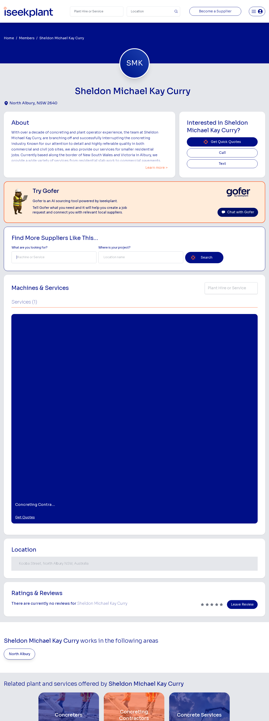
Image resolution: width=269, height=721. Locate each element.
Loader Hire (188, 628)
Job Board (233, 628)
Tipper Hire (187, 648)
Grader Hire (143, 674)
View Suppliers (95, 648)
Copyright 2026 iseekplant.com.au (132, 711)
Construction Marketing (242, 662)
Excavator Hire (145, 661)
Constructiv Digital (97, 668)
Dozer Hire (142, 654)
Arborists (186, 654)
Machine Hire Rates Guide (244, 634)
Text (222, 164)
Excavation (143, 687)
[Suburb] (153, 11)
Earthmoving (189, 634)
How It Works (94, 641)
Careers (90, 687)
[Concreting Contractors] (134, 567)
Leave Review (242, 457)
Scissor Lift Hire (191, 681)
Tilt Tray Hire (144, 681)
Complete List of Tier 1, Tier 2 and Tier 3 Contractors (245, 653)
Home (9, 38)
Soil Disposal (189, 687)
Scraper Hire (189, 641)
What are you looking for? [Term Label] (29, 247)
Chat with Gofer (238, 212)
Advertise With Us (97, 661)
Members (26, 38)
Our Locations (94, 654)
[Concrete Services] (199, 567)
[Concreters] (68, 567)
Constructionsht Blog (241, 679)
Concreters (188, 661)
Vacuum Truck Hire (193, 674)
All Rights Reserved (177, 711)
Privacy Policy (92, 711)
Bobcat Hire (143, 628)
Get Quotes (25, 370)
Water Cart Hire (146, 668)
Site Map (203, 711)
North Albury (19, 506)
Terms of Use (67, 711)
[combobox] (54, 257)
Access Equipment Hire (152, 634)
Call (222, 153)
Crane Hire (142, 648)
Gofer (88, 681)
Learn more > (156, 168)
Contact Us (92, 694)
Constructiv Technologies (102, 674)
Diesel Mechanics (192, 668)
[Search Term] (96, 11)
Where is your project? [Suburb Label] (114, 247)
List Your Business (29, 663)
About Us (91, 634)
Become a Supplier (215, 11)
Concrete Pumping (148, 641)
